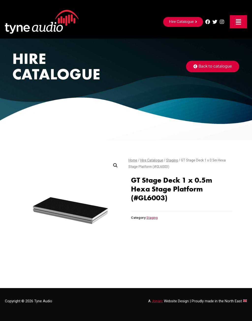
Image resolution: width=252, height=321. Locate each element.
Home (132, 160)
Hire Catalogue (151, 160)
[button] (183, 22)
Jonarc (157, 301)
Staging (172, 160)
